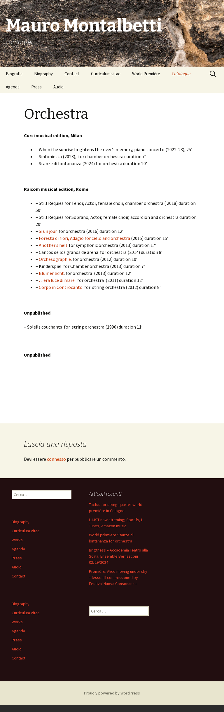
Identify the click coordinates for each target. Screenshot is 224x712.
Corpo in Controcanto (61, 287)
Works (17, 539)
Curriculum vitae (105, 73)
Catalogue (181, 73)
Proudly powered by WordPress (112, 693)
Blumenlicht (51, 273)
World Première (146, 73)
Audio (58, 87)
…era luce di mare (57, 280)
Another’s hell (53, 245)
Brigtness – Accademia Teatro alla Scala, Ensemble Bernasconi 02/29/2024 (118, 556)
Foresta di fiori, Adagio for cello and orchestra (84, 238)
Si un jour (48, 231)
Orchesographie (55, 259)
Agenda (13, 87)
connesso (56, 459)
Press (36, 87)
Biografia (14, 73)
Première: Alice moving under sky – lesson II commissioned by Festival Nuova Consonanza (118, 577)
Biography (43, 73)
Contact (71, 73)
